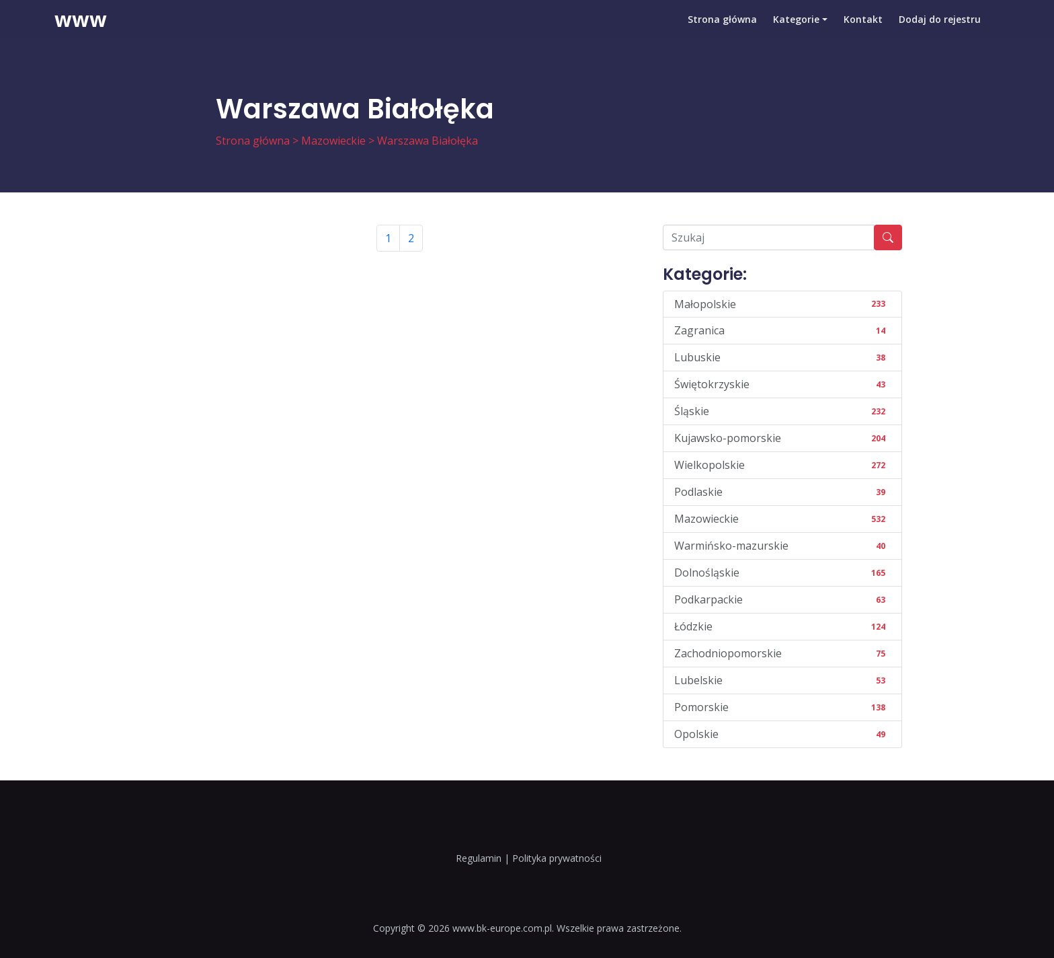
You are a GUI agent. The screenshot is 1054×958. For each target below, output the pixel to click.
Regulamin (478, 858)
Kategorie (796, 30)
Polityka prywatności (557, 858)
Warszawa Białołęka (427, 140)
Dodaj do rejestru (940, 30)
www (80, 30)
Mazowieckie (333, 140)
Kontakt (863, 30)
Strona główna (722, 30)
